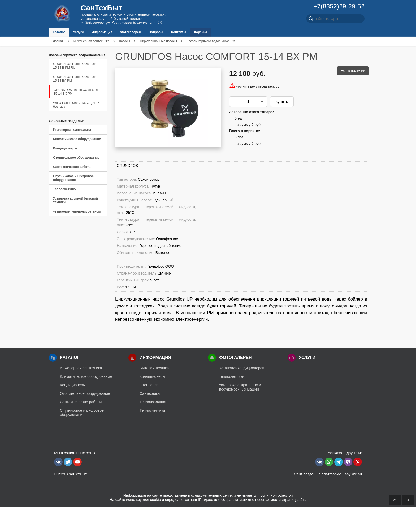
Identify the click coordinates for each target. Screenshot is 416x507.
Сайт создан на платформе (328, 474)
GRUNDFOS (127, 165)
